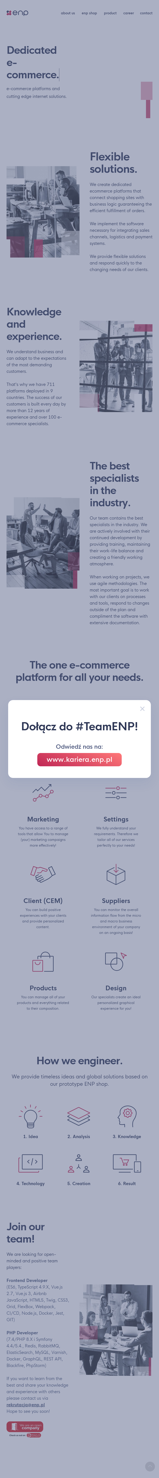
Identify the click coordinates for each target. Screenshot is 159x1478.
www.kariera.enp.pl (79, 759)
